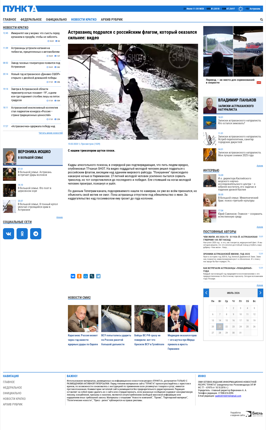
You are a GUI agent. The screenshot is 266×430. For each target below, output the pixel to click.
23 (233, 326)
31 (240, 332)
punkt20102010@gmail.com (228, 395)
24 (240, 326)
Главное (9, 19)
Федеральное (31, 19)
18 (247, 320)
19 (254, 320)
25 (247, 326)
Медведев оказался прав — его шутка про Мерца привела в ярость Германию (182, 342)
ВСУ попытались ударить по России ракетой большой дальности (116, 340)
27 (213, 332)
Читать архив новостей (51, 132)
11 (247, 314)
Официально (56, 19)
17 (240, 320)
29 (226, 332)
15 (226, 320)
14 (220, 320)
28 (220, 332)
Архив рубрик (112, 19)
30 (233, 332)
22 (226, 326)
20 (213, 326)
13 (213, 320)
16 (233, 320)
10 (240, 314)
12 (254, 314)
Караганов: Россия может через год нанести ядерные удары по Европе (83, 340)
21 (220, 326)
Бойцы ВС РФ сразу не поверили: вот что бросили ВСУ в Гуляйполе (149, 340)
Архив (59, 217)
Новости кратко (84, 19)
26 (254, 326)
